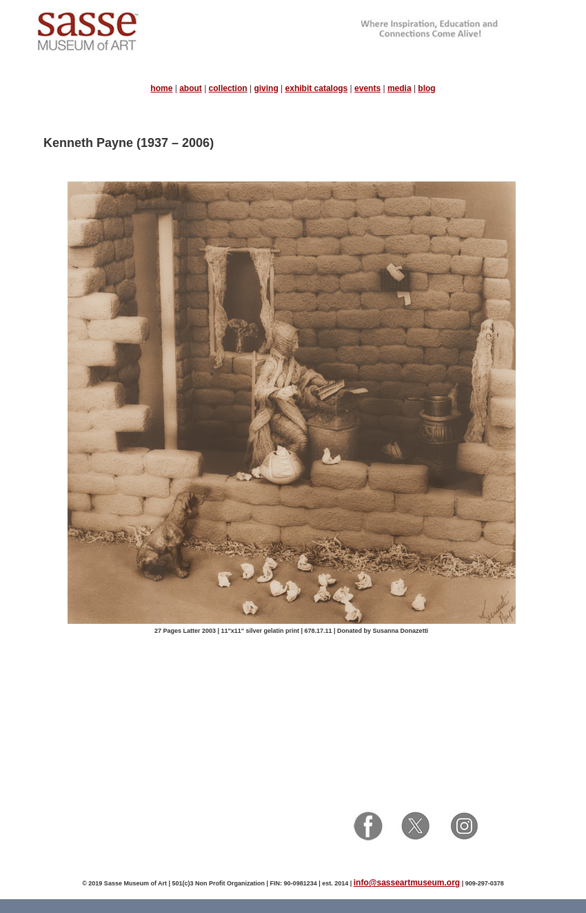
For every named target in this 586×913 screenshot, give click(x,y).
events (367, 88)
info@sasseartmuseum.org (407, 882)
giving (266, 88)
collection (228, 88)
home (161, 88)
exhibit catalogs (316, 88)
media (399, 88)
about (190, 88)
